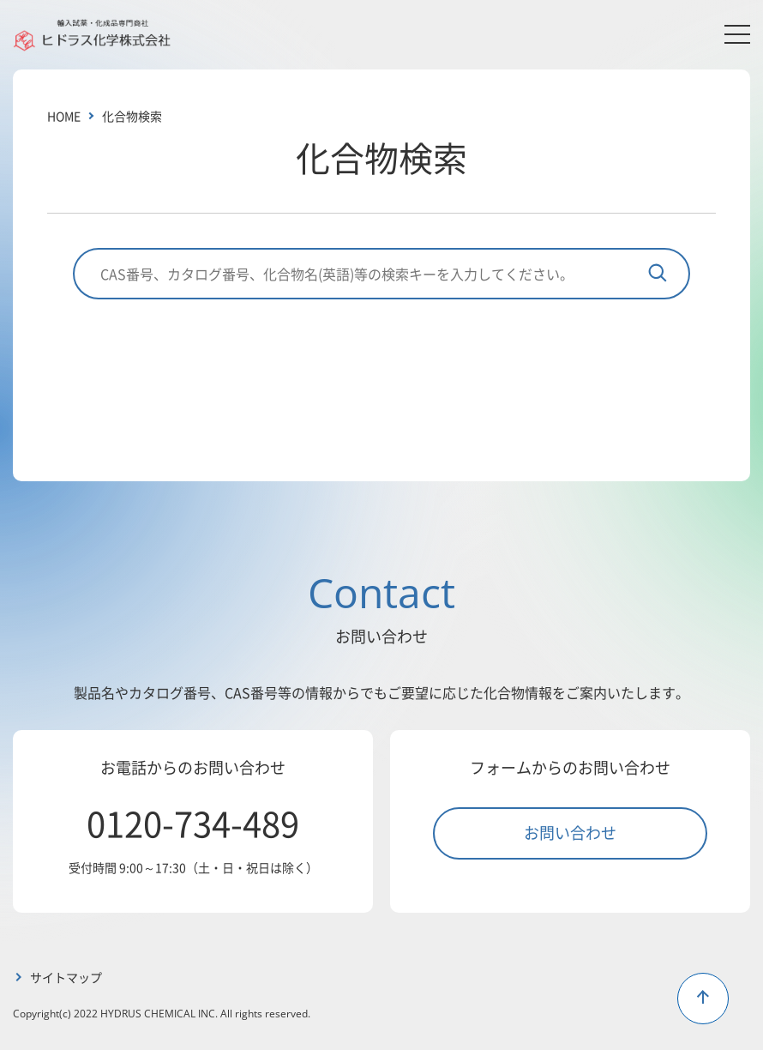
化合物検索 (132, 115)
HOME (64, 115)
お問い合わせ (570, 832)
